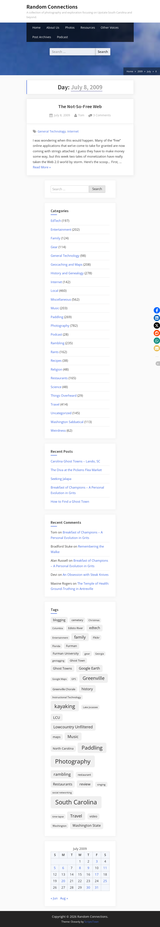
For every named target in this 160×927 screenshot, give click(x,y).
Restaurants (59, 378)
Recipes (56, 360)
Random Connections (52, 6)
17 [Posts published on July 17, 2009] (97, 874)
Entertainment (61, 229)
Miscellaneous (61, 299)
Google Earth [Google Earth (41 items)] (89, 668)
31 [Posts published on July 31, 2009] (97, 887)
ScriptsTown (91, 921)
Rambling (57, 343)
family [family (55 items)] (80, 637)
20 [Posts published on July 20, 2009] (63, 881)
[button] (157, 310)
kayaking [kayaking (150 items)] (64, 706)
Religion (56, 369)
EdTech (56, 220)
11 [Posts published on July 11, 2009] (105, 868)
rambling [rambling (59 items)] (62, 774)
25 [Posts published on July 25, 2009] (105, 881)
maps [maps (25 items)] (57, 737)
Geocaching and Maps (66, 264)
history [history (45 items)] (87, 688)
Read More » (42, 167)
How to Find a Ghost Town (70, 501)
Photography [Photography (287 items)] (72, 761)
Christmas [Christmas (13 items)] (94, 620)
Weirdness (58, 430)
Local (54, 290)
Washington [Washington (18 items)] (59, 826)
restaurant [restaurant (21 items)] (84, 775)
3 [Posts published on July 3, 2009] (97, 861)
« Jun (54, 898)
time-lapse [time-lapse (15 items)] (58, 816)
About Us (52, 27)
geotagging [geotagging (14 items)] (58, 660)
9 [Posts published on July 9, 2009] (88, 868)
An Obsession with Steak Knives (85, 574)
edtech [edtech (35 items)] (94, 628)
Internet (73, 131)
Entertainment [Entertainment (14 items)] (60, 637)
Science (56, 387)
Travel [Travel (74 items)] (76, 816)
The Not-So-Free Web (80, 106)
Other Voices (110, 27)
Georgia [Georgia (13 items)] (99, 653)
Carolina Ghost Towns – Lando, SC (75, 461)
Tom (81, 115)
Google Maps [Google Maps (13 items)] (59, 679)
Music (55, 308)
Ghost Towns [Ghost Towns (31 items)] (62, 668)
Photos (70, 27)
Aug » (64, 898)
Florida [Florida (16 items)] (56, 646)
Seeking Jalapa (61, 479)
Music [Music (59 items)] (72, 736)
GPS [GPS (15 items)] (73, 679)
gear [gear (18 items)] (87, 653)
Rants (55, 352)
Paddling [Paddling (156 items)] (92, 747)
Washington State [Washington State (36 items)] (87, 825)
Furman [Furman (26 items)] (71, 646)
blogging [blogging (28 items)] (59, 620)
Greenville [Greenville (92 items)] (93, 678)
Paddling (57, 317)
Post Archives (41, 37)
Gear (54, 247)
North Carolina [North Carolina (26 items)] (63, 748)
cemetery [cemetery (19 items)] (77, 620)
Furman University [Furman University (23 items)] (66, 653)
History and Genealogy (67, 273)
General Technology (52, 131)
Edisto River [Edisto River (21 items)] (75, 628)
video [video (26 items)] (93, 816)
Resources (88, 27)
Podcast (62, 37)
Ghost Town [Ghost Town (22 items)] (77, 660)
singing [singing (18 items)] (101, 784)
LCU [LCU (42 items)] (56, 717)
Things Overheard (64, 395)
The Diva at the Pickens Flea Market (76, 470)
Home (36, 27)
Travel (55, 404)
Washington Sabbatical (67, 422)
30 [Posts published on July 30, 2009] (88, 887)
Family (55, 238)
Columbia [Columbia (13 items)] (57, 628)
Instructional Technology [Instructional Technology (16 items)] (66, 697)
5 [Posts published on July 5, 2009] (55, 868)
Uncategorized (61, 413)
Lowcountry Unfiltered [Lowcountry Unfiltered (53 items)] (73, 726)
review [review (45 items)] (84, 783)
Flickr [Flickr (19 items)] (96, 637)
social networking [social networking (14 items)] (62, 792)
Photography (60, 325)
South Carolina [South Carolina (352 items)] (76, 802)
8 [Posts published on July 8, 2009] (80, 868)
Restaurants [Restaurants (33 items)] (62, 784)
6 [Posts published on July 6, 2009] (63, 868)
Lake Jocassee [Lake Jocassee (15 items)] (90, 707)
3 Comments (102, 115)
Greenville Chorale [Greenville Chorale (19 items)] (64, 689)
